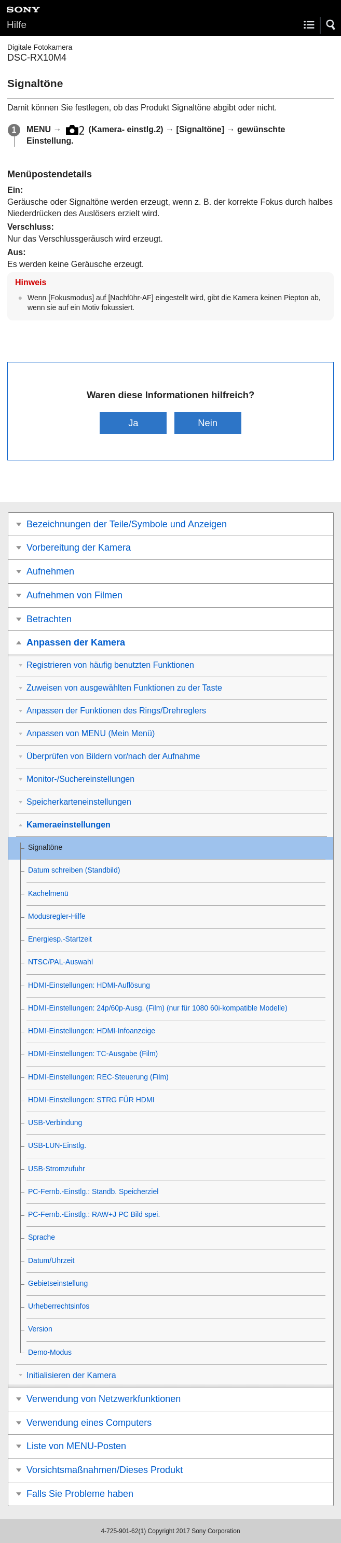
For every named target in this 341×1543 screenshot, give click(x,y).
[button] (331, 25)
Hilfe (16, 24)
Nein (207, 422)
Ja (133, 422)
